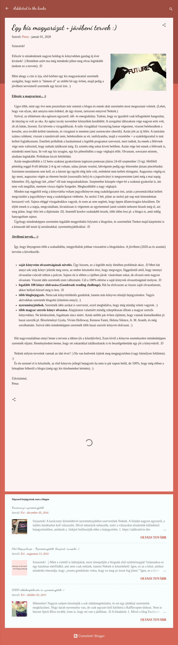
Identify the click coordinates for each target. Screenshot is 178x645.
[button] (164, 25)
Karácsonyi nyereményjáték (28, 507)
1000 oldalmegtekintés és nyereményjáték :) (38, 590)
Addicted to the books (29, 8)
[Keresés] (171, 9)
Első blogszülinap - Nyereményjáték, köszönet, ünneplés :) (45, 549)
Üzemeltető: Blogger (89, 636)
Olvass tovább (153, 537)
